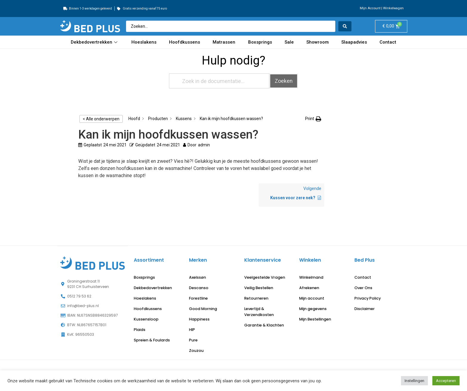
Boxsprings (260, 42)
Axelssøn (197, 277)
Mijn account (311, 298)
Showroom (317, 42)
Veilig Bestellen (258, 287)
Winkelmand (311, 277)
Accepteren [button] (446, 380)
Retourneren (256, 298)
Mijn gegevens (313, 308)
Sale (289, 42)
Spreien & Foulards (152, 340)
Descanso (198, 287)
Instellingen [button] (414, 380)
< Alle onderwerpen (101, 118)
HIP (192, 329)
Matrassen (224, 42)
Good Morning (203, 308)
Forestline (198, 298)
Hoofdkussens (184, 42)
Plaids (139, 329)
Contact (388, 42)
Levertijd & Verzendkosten (259, 311)
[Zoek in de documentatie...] (219, 80)
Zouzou (196, 350)
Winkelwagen (393, 8)
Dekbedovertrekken (95, 42)
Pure (193, 340)
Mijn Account (370, 8)
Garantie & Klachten (264, 325)
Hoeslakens (143, 42)
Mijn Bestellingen (315, 319)
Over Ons (363, 287)
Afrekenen (309, 287)
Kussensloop (146, 319)
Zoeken (284, 81)
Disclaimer (364, 308)
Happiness (199, 319)
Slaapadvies (354, 42)
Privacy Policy (367, 298)
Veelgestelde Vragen (264, 277)
